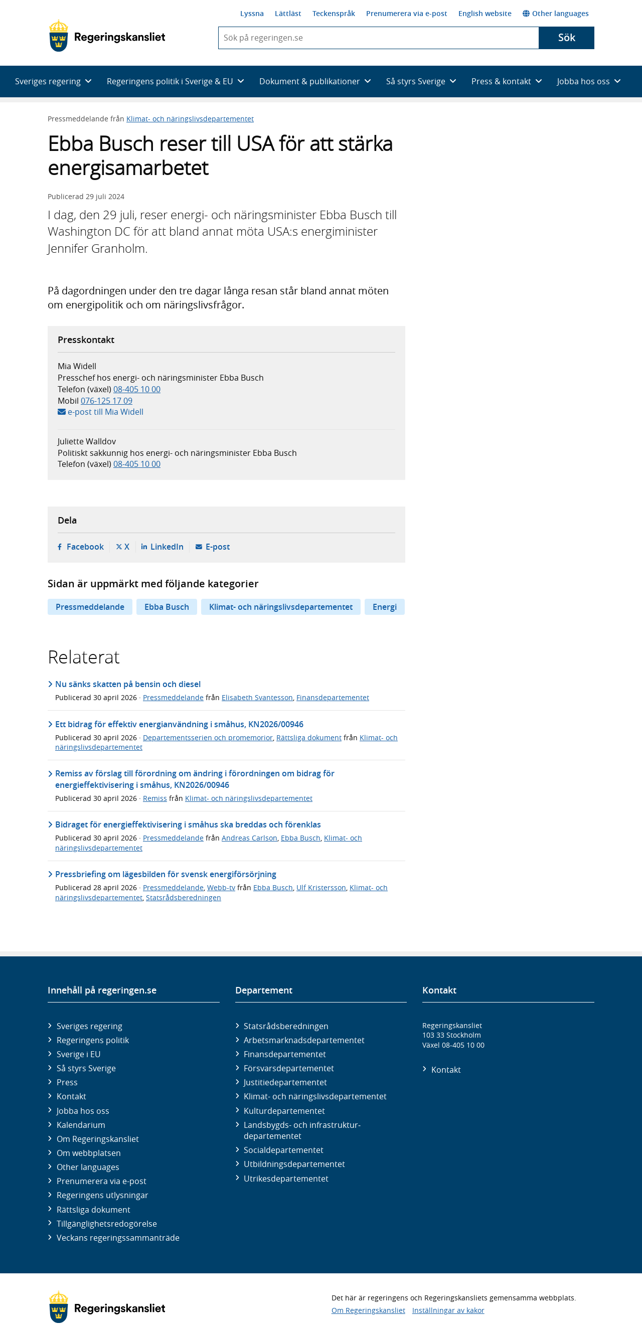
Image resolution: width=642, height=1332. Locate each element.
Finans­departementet (285, 1054)
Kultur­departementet (284, 1110)
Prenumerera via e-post (406, 13)
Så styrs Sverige (86, 1068)
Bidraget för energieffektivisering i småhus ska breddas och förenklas (188, 824)
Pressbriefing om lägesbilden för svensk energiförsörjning (165, 874)
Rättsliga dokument (309, 737)
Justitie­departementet (285, 1082)
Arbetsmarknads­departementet (304, 1040)
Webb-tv (221, 887)
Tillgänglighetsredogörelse (107, 1223)
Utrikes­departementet (286, 1178)
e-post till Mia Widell (105, 411)
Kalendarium (81, 1124)
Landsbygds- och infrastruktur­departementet (302, 1130)
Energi (385, 606)
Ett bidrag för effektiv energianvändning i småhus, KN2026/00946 (179, 724)
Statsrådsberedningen (183, 897)
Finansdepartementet (332, 697)
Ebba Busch (166, 606)
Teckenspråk (333, 13)
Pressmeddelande (90, 606)
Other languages (556, 13)
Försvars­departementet (289, 1068)
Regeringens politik (93, 1040)
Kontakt (71, 1096)
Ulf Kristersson (321, 887)
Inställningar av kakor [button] (448, 1310)
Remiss (155, 798)
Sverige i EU (79, 1054)
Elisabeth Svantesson (257, 697)
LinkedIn (167, 546)
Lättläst (288, 13)
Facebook (85, 546)
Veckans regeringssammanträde (118, 1237)
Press (67, 1082)
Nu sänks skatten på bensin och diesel (128, 684)
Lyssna (252, 13)
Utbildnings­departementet (294, 1164)
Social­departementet (284, 1149)
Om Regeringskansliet (98, 1138)
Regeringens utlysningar (102, 1195)
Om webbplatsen (89, 1152)
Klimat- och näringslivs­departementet (315, 1096)
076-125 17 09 (106, 400)
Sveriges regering (89, 1026)
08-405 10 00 (136, 389)
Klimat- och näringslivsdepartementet (190, 118)
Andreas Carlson (249, 838)
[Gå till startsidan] (107, 36)
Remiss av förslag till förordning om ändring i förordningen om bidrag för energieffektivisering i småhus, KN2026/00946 (195, 779)
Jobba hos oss (83, 1110)
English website (485, 13)
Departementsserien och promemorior (208, 737)
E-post (218, 546)
